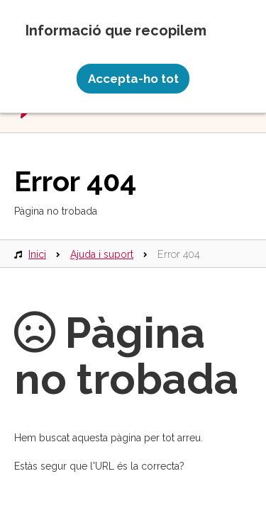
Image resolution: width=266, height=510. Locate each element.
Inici (37, 254)
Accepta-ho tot (133, 79)
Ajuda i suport (101, 254)
